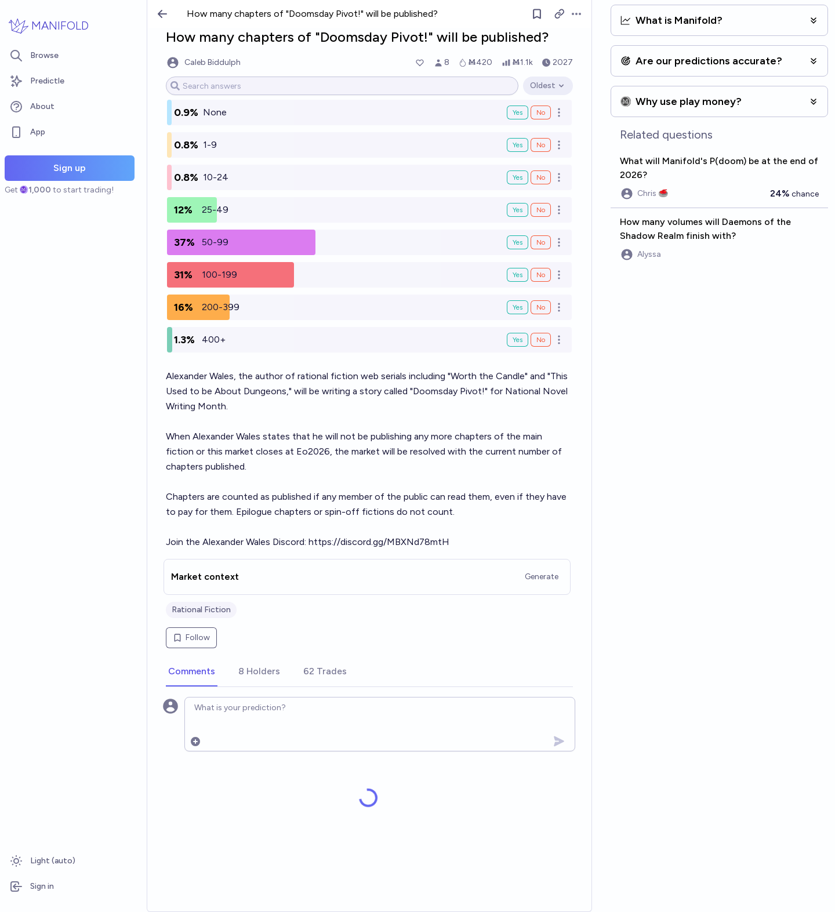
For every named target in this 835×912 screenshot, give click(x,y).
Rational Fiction (201, 610)
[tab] (191, 671)
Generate (541, 577)
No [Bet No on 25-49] (540, 210)
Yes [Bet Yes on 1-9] (517, 145)
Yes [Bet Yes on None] (517, 112)
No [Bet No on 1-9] (540, 145)
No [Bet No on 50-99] (540, 242)
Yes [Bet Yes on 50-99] (517, 242)
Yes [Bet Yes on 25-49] (517, 210)
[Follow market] (537, 14)
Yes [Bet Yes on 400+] (517, 340)
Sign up (69, 167)
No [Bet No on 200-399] (540, 307)
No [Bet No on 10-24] (540, 177)
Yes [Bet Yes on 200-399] (517, 307)
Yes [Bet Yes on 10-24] (517, 177)
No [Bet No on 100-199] (540, 275)
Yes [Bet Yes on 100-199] (517, 275)
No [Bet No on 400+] (540, 340)
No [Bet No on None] (540, 112)
